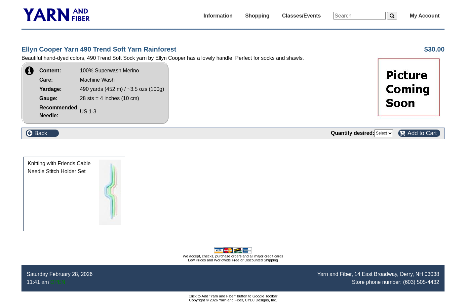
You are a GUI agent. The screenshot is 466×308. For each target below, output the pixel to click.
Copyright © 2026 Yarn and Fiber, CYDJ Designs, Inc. (233, 300)
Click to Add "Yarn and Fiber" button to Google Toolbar (233, 296)
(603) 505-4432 (421, 282)
